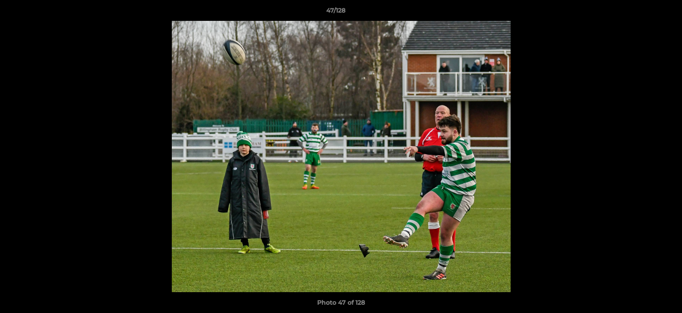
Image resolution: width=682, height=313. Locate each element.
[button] (645, 13)
